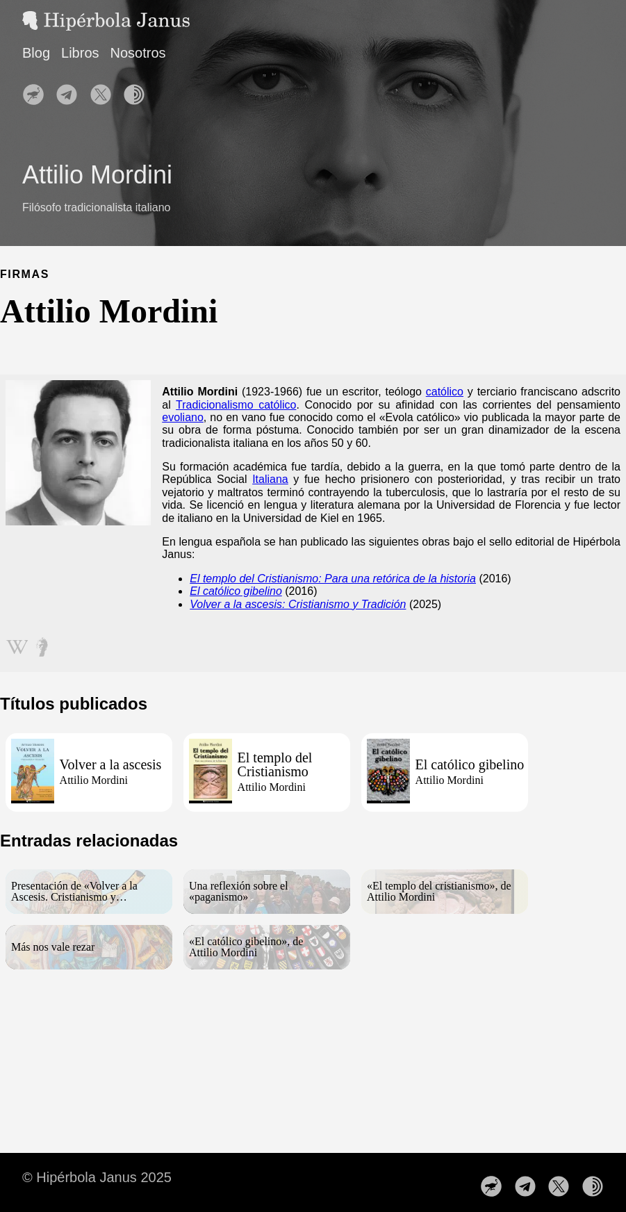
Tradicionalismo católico (236, 405)
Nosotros (138, 52)
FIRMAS (24, 274)
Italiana (270, 479)
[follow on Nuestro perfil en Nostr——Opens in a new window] (37, 90)
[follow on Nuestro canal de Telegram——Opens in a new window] (71, 90)
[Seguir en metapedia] (42, 643)
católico (444, 392)
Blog (36, 52)
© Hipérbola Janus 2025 (97, 1177)
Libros (80, 52)
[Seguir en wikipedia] (17, 643)
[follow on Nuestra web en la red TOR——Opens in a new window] (138, 90)
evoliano (183, 417)
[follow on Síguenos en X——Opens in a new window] (105, 90)
